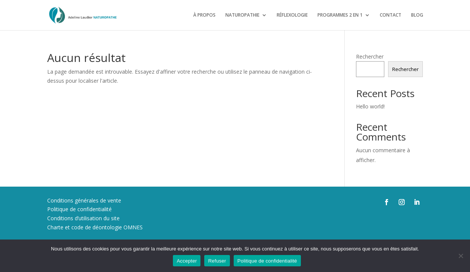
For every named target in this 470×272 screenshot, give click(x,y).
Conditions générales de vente (84, 200)
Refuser (217, 261)
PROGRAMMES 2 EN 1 (339, 15)
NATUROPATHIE (242, 15)
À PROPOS (204, 15)
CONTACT (390, 15)
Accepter (187, 261)
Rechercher (370, 56)
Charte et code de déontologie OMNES (95, 227)
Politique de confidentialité (79, 209)
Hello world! (370, 106)
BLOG (417, 15)
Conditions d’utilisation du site (83, 218)
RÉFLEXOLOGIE (292, 15)
